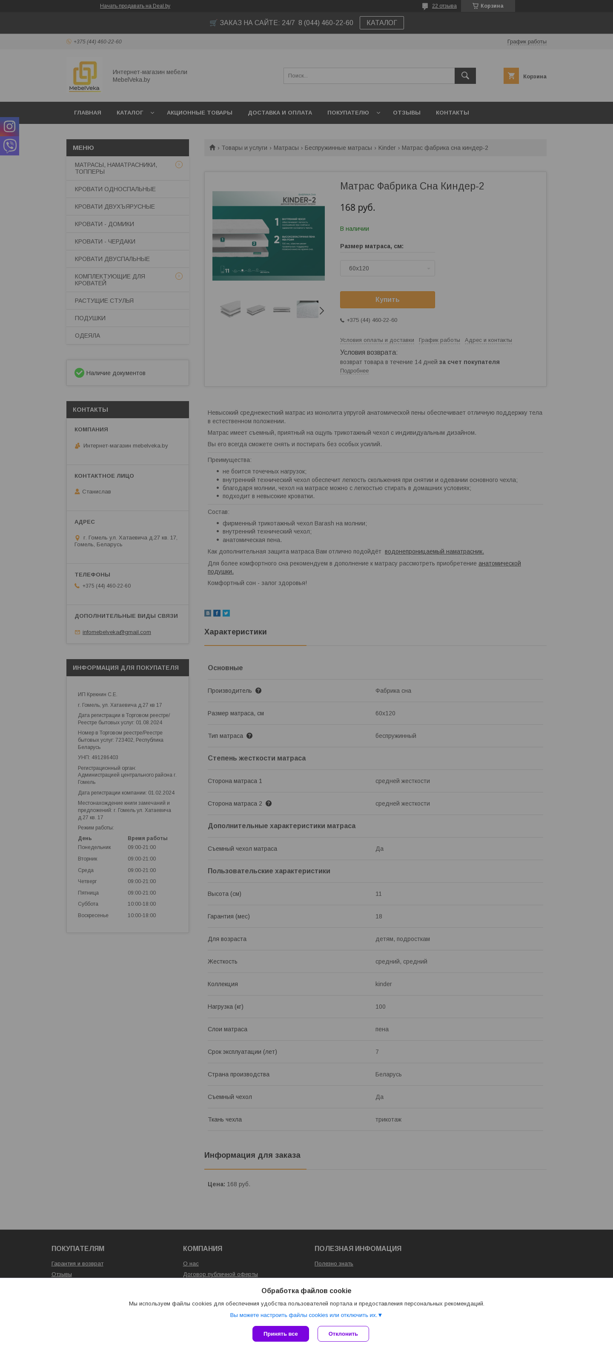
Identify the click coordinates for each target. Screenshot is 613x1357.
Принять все (281, 1334)
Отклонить (343, 1334)
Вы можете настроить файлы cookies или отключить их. (303, 1315)
